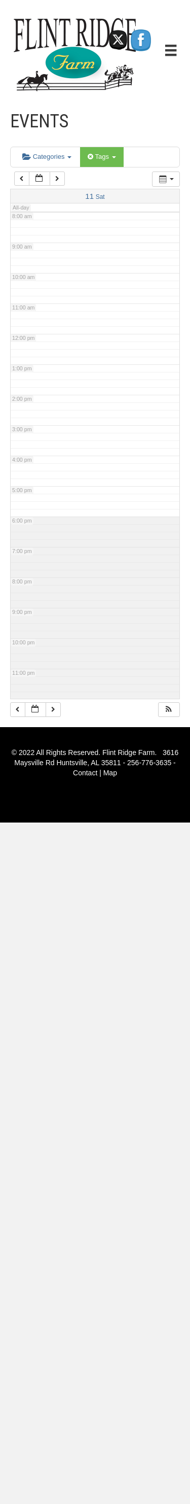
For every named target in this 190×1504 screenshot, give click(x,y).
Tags (102, 156)
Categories (46, 156)
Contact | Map (95, 773)
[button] (169, 709)
